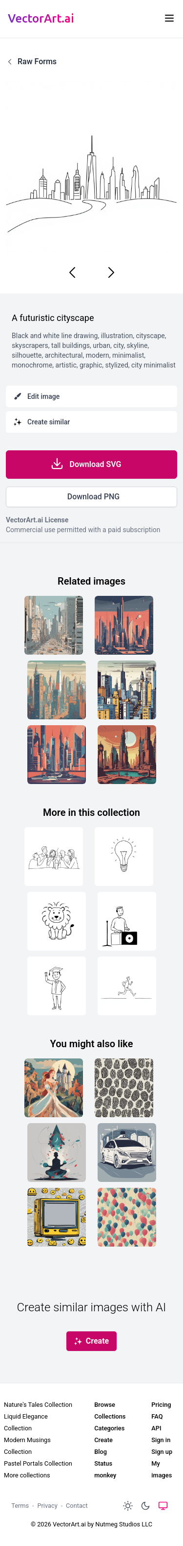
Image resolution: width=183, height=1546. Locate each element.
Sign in (160, 1440)
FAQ (157, 1416)
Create (103, 1440)
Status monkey (105, 1469)
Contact (77, 1505)
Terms (20, 1505)
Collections (109, 1416)
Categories (109, 1428)
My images (161, 1469)
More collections (27, 1475)
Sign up (161, 1451)
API (156, 1428)
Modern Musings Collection (27, 1445)
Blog (100, 1451)
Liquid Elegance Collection (26, 1422)
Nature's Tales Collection (38, 1404)
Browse (104, 1404)
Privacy (47, 1505)
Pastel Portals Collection (38, 1463)
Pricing (161, 1404)
